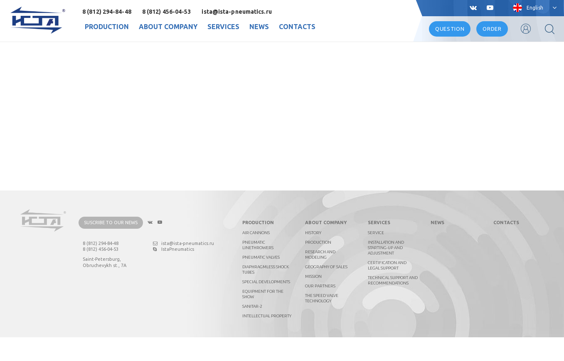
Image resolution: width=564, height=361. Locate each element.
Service (376, 256)
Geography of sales (326, 290)
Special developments (266, 305)
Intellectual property (266, 339)
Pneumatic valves (261, 281)
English (535, 7)
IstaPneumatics (173, 273)
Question (449, 29)
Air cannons (256, 256)
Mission (313, 300)
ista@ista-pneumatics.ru (236, 11)
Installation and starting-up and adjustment (386, 271)
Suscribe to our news (111, 246)
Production (107, 26)
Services (223, 26)
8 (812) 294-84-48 (106, 11)
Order (492, 29)
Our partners (320, 309)
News (259, 26)
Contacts (297, 26)
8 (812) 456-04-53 (166, 11)
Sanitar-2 (252, 330)
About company (168, 26)
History (313, 256)
